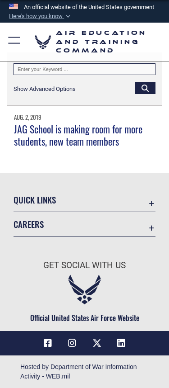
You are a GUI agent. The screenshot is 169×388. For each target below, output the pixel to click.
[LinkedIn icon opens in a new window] (121, 343)
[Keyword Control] (84, 69)
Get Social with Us (84, 265)
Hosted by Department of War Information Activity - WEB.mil (78, 371)
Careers (29, 224)
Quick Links (35, 199)
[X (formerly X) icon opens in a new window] (97, 343)
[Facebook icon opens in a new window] (48, 343)
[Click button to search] (145, 88)
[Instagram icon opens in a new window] (72, 343)
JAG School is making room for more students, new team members (78, 135)
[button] (40, 16)
